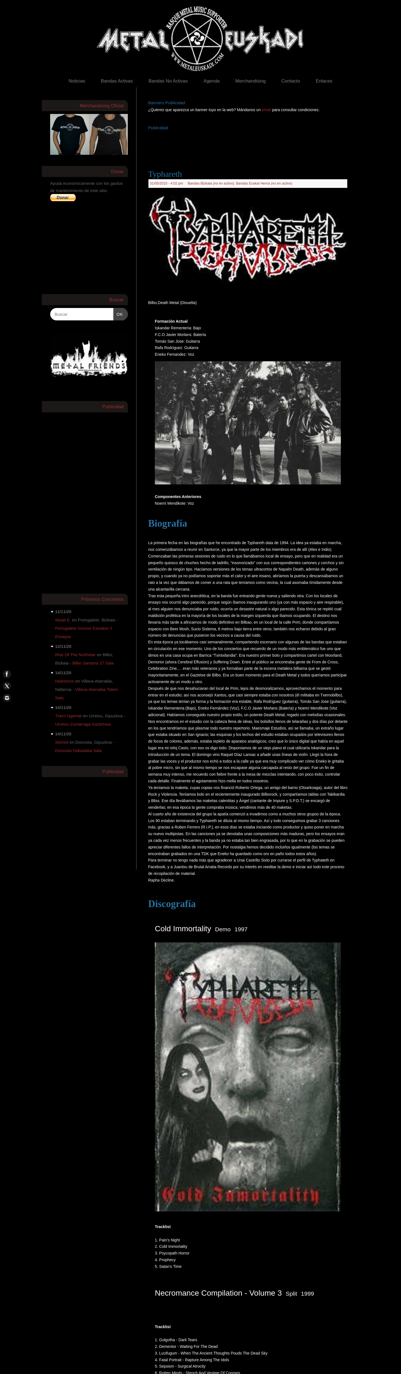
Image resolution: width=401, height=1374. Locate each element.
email (267, 110)
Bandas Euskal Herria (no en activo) (264, 183)
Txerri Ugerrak (68, 715)
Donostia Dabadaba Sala (78, 750)
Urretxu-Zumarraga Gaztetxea (83, 724)
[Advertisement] (249, 144)
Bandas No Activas (168, 81)
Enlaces (324, 81)
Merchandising (250, 81)
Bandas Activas (117, 81)
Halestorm (64, 681)
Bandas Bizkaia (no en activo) (211, 183)
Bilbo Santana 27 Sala (93, 663)
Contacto (290, 81)
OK (118, 313)
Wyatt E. (63, 620)
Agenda (212, 81)
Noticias (77, 81)
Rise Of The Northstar (75, 654)
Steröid (62, 742)
